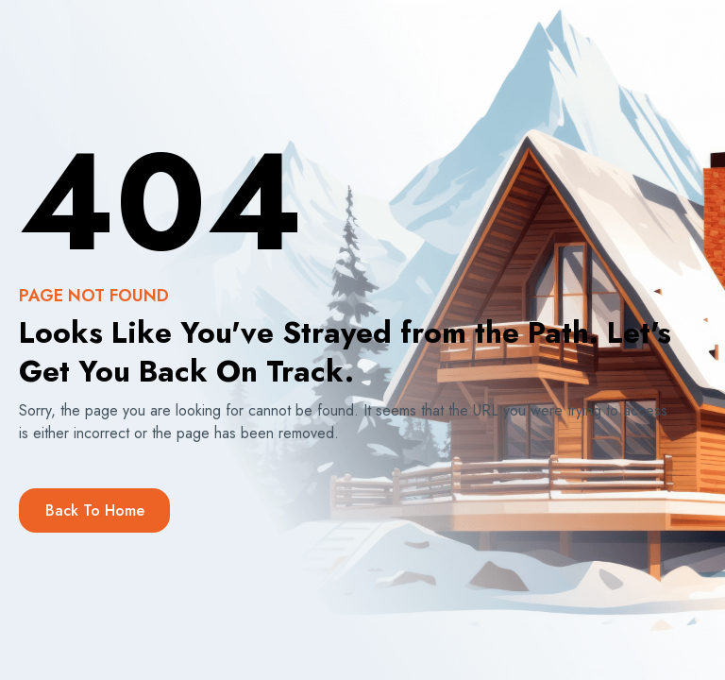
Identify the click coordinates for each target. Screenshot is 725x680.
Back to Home (94, 510)
